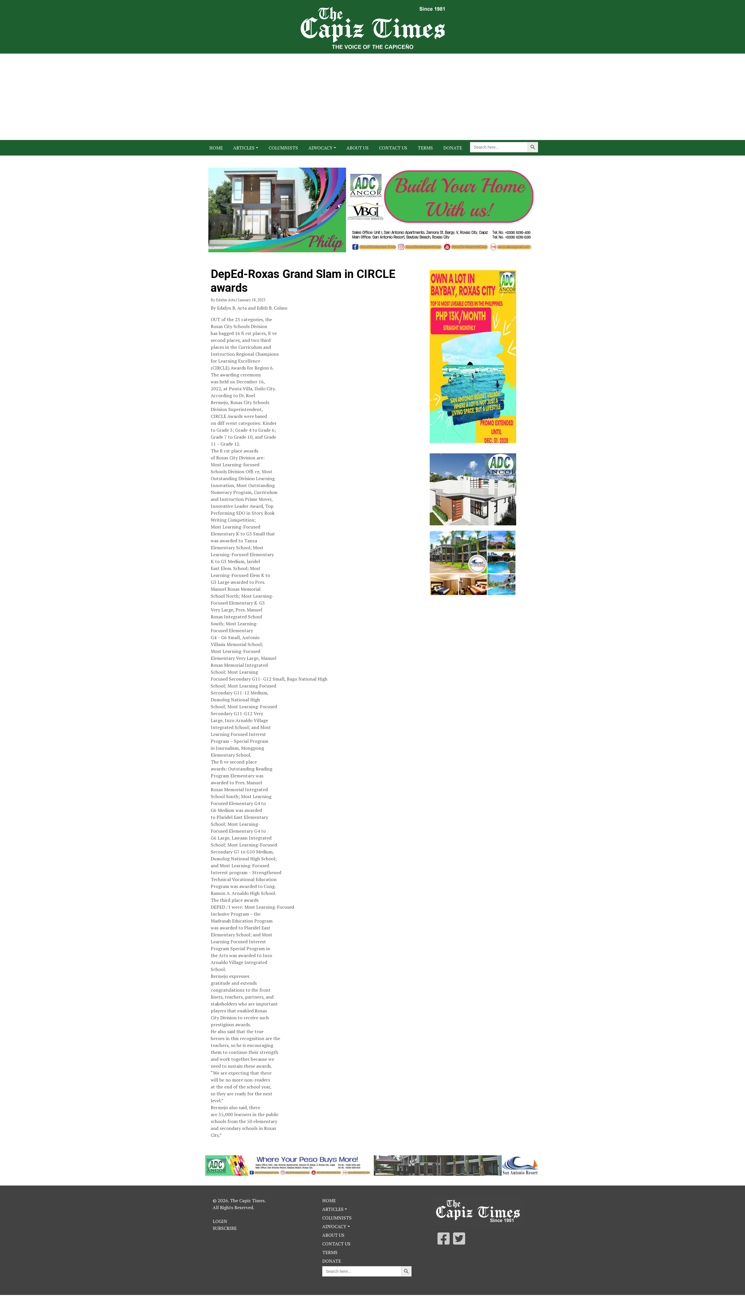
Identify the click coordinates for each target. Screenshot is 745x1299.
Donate (452, 148)
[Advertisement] (372, 96)
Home (216, 148)
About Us (357, 148)
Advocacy (320, 148)
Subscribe (225, 1228)
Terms (425, 148)
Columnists (283, 148)
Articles (243, 148)
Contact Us (393, 148)
